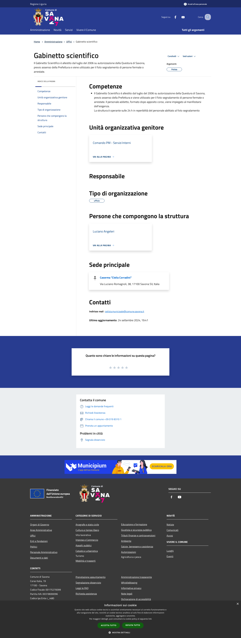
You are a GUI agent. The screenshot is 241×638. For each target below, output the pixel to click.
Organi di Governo (39, 524)
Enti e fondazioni (39, 541)
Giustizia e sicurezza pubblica (136, 530)
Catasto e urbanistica (87, 551)
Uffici (69, 41)
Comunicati (172, 530)
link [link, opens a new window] (150, 619)
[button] (120, 632)
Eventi (170, 556)
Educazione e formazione (134, 524)
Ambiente (126, 541)
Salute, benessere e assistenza (137, 546)
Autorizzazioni (128, 552)
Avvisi (170, 535)
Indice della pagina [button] (46, 81)
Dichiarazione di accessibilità (136, 599)
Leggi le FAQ (82, 588)
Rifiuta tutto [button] (133, 625)
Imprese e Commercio (87, 540)
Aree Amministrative (41, 530)
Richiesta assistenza (86, 593)
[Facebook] (172, 17)
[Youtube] (180, 17)
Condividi (174, 56)
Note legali (126, 593)
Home (37, 41)
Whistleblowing (129, 582)
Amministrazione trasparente (136, 577)
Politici (33, 546)
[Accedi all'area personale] (195, 4)
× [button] (237, 604)
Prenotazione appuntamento (90, 577)
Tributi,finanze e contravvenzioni (138, 535)
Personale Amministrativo (43, 552)
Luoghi (170, 551)
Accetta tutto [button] (108, 625)
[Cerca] (207, 17)
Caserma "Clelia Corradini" (116, 277)
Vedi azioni (190, 56)
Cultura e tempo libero (87, 530)
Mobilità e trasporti (86, 561)
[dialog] (120, 619)
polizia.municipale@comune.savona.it (124, 311)
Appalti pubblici (84, 545)
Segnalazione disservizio (88, 582)
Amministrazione (53, 41)
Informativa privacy (131, 588)
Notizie (170, 524)
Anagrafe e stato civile (87, 524)
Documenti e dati (39, 558)
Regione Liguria (38, 4)
